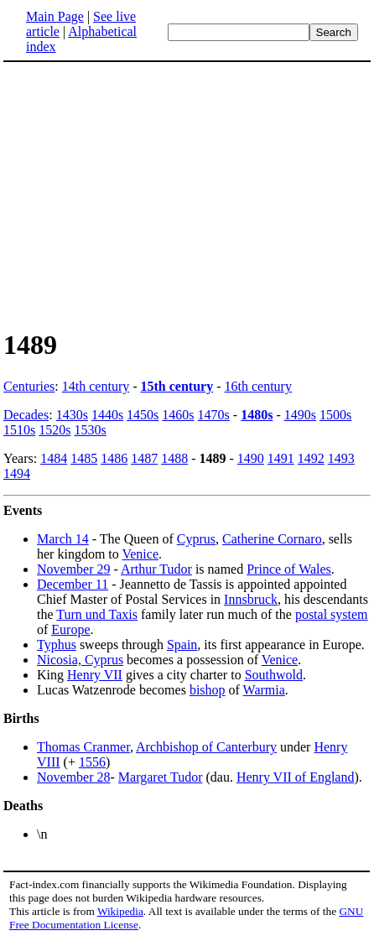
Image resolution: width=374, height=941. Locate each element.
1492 (311, 458)
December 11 (72, 584)
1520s (54, 430)
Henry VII (94, 675)
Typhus (56, 644)
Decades (26, 415)
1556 (92, 762)
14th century (95, 386)
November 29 (74, 569)
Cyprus (196, 539)
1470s (214, 415)
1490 (250, 458)
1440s (107, 415)
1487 (144, 458)
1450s (142, 415)
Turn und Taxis (97, 614)
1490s (300, 415)
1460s (178, 415)
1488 (174, 458)
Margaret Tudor (160, 777)
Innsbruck (251, 599)
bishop (208, 690)
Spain (182, 644)
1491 (281, 458)
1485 (83, 458)
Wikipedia (120, 911)
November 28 (74, 777)
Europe (70, 629)
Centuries (29, 386)
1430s (72, 415)
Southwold (274, 675)
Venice (140, 554)
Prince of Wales (289, 569)
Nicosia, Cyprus (80, 659)
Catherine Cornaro (272, 539)
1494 (16, 473)
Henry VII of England (295, 777)
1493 (341, 458)
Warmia (264, 690)
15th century (177, 386)
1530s (90, 430)
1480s (257, 415)
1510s (19, 430)
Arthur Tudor (156, 569)
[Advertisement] (187, 194)
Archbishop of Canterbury (206, 747)
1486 (114, 458)
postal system (331, 614)
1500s (335, 415)
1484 (53, 458)
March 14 (63, 539)
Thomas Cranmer (83, 747)
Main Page (55, 16)
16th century (258, 386)
